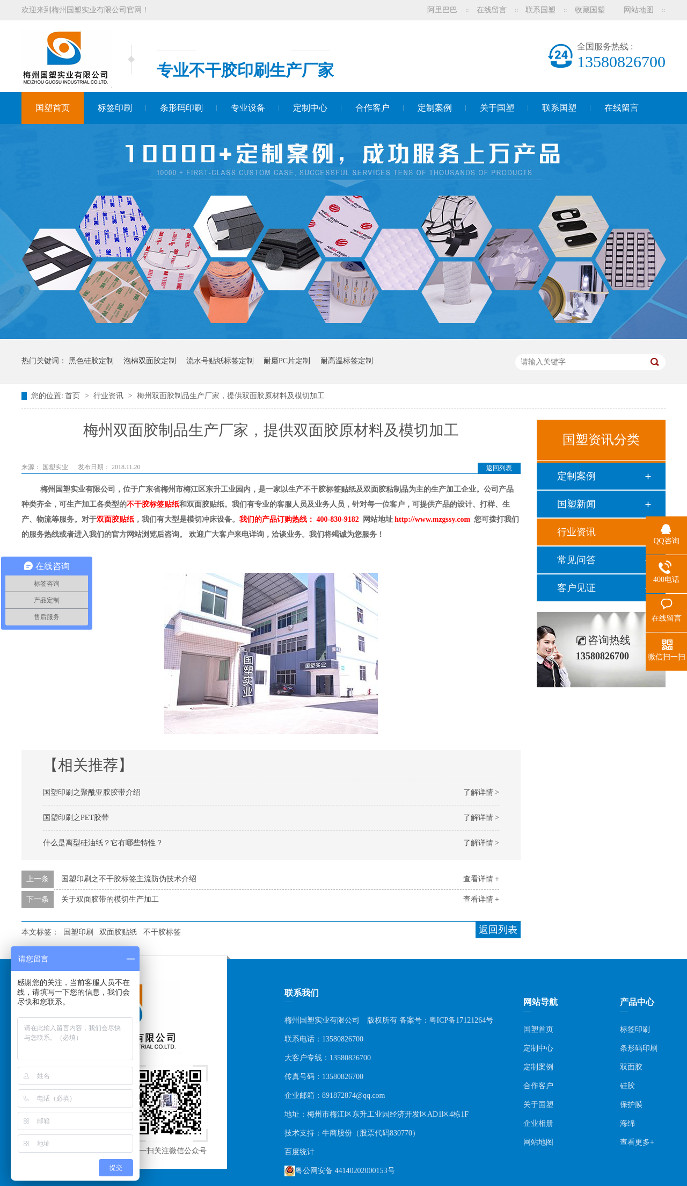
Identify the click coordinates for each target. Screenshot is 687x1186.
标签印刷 (115, 107)
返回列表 (499, 468)
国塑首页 (52, 107)
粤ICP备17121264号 (461, 1020)
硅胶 (627, 1086)
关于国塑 (497, 107)
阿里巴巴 (442, 10)
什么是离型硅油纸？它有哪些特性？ (103, 843)
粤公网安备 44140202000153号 (339, 1171)
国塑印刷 (78, 932)
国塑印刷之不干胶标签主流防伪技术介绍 (128, 879)
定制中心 (310, 107)
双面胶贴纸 (115, 519)
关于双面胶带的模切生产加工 (110, 899)
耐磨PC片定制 (287, 361)
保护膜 (631, 1105)
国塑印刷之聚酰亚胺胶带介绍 (92, 792)
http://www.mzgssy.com (432, 519)
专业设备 (248, 107)
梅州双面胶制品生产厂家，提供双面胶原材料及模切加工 (231, 396)
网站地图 (639, 10)
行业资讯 (109, 396)
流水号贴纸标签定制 (220, 361)
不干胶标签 (162, 932)
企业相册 (538, 1123)
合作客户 (372, 107)
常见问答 (576, 560)
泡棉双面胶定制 (149, 361)
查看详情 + (481, 879)
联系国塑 (540, 10)
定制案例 (435, 107)
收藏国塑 (590, 10)
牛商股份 (337, 1133)
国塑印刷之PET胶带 (76, 818)
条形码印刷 (181, 107)
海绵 (627, 1123)
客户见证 (576, 588)
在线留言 (492, 10)
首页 (73, 396)
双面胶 (631, 1067)
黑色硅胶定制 (91, 361)
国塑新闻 (576, 504)
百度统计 (299, 1152)
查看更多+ (637, 1142)
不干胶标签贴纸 (153, 504)
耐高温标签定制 (346, 361)
